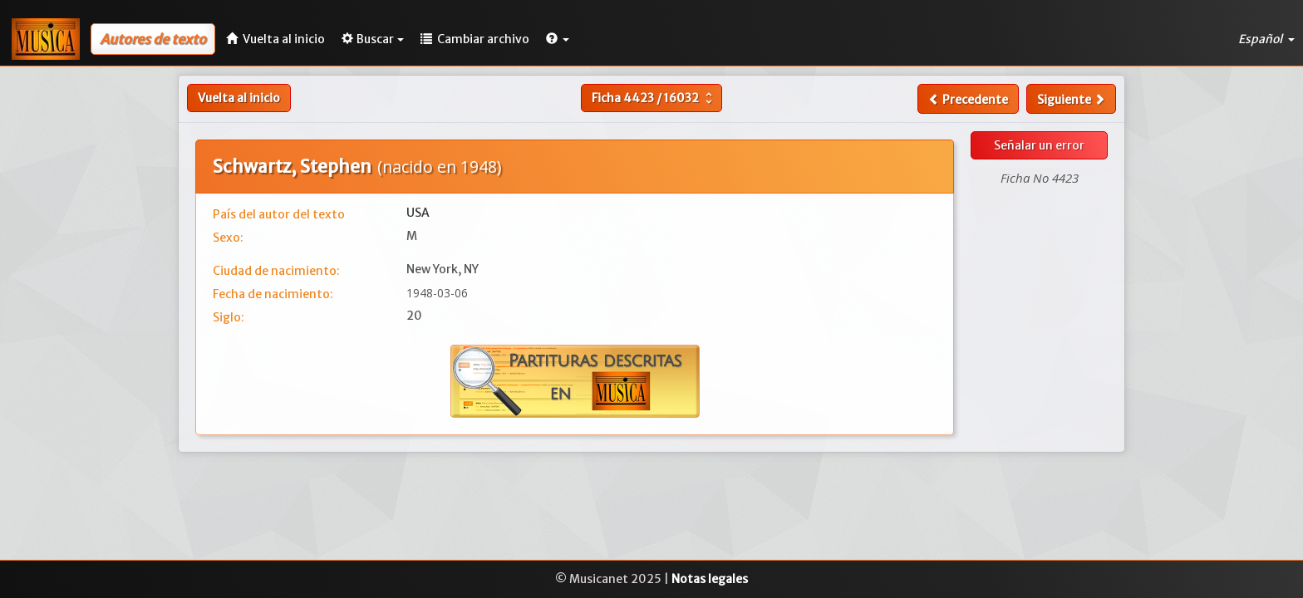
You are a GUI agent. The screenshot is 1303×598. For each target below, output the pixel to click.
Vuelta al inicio (239, 98)
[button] (558, 39)
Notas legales (709, 578)
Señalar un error (1039, 145)
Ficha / (654, 98)
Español (1266, 39)
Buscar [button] (373, 39)
